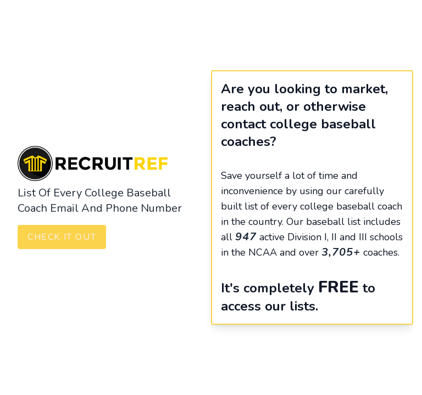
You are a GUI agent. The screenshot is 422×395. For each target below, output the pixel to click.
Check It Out (61, 237)
